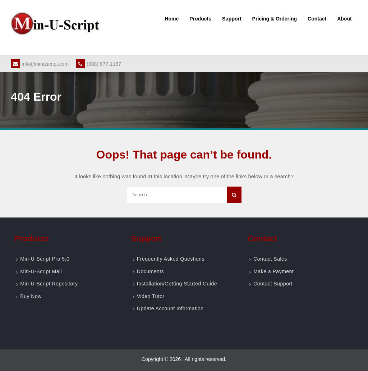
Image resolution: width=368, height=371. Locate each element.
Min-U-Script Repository (49, 284)
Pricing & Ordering (274, 19)
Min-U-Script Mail (41, 271)
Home (172, 19)
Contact (317, 19)
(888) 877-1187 (98, 64)
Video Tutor (151, 296)
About (344, 19)
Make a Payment (273, 271)
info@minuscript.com (40, 64)
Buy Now (31, 296)
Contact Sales (270, 259)
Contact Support (273, 284)
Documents (150, 271)
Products (200, 19)
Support (232, 19)
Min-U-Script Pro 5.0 (44, 259)
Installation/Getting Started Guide (177, 284)
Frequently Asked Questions (170, 259)
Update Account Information (170, 308)
